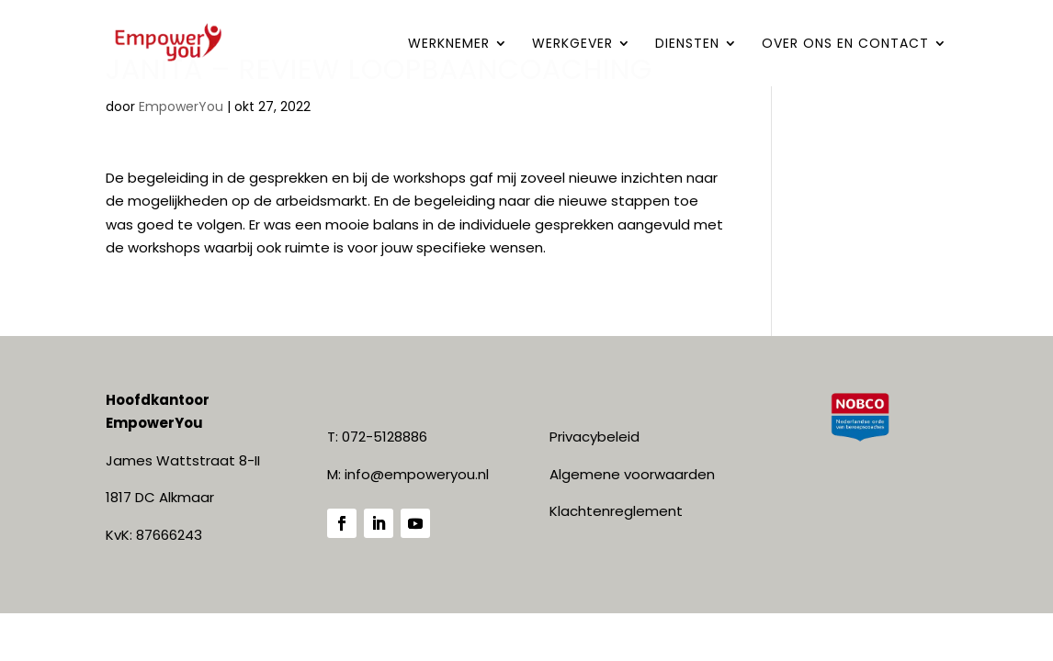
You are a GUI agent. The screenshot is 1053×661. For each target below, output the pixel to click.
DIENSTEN (687, 44)
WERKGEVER (572, 44)
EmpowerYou (181, 106)
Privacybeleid (594, 436)
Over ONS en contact (845, 44)
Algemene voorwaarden (632, 474)
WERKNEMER (449, 44)
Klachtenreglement (616, 511)
